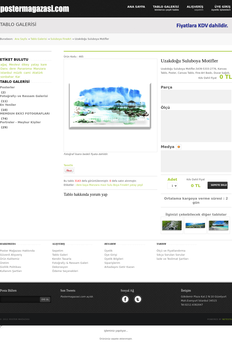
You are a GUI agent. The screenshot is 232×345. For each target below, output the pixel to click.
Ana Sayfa (21, 39)
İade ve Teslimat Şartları (173, 258)
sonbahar (7, 76)
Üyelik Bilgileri (113, 258)
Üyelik (108, 250)
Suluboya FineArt (60, 39)
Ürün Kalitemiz (9, 258)
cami (27, 72)
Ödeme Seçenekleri (65, 271)
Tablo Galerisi (39, 39)
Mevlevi (14, 64)
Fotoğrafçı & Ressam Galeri (70, 262)
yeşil (140, 185)
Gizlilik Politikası (10, 266)
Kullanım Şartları (11, 271)
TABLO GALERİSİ (166, 8)
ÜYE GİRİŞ (221, 8)
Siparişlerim (112, 262)
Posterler (7, 87)
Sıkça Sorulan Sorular (171, 254)
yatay (133, 185)
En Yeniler (8, 104)
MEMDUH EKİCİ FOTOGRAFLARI (25, 113)
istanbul (6, 72)
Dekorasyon (60, 266)
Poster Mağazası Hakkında (17, 250)
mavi (103, 185)
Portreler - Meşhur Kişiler (20, 122)
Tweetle (68, 165)
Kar (17, 76)
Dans (4, 68)
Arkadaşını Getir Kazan (119, 266)
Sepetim (57, 250)
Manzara (94, 185)
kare (44, 64)
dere (79, 185)
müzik (17, 72)
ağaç (3, 64)
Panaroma (25, 68)
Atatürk (37, 72)
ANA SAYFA (136, 6)
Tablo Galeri (60, 254)
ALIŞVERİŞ (195, 8)
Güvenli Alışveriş (11, 254)
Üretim (4, 262)
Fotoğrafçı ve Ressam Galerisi (24, 96)
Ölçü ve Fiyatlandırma (171, 250)
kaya (85, 185)
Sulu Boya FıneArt (118, 185)
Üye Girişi (110, 254)
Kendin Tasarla (61, 258)
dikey (25, 64)
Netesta (227, 319)
